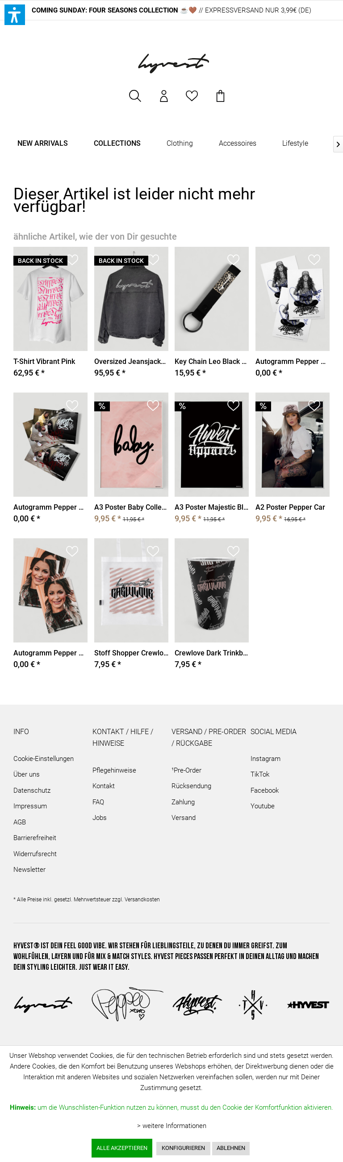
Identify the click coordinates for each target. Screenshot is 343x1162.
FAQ (98, 802)
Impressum (30, 807)
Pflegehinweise (114, 770)
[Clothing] (179, 143)
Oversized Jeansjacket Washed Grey (131, 361)
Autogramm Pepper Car (50, 507)
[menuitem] (135, 100)
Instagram (265, 759)
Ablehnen (231, 1148)
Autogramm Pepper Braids (50, 653)
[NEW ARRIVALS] (42, 143)
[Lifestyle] (295, 143)
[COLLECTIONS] (117, 143)
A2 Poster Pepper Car (290, 507)
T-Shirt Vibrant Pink (44, 361)
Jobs (99, 818)
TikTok (260, 775)
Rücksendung (191, 786)
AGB (19, 822)
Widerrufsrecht (35, 854)
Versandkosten (142, 899)
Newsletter (29, 870)
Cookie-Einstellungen (43, 759)
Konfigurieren (183, 1148)
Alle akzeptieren (121, 1148)
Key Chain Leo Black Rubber (212, 361)
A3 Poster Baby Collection (131, 507)
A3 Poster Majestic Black (212, 507)
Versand (184, 818)
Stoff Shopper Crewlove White (131, 653)
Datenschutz (31, 790)
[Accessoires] (238, 143)
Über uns (26, 775)
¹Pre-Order (186, 770)
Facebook (265, 790)
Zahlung (183, 802)
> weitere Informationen (171, 1126)
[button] (14, 14)
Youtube (263, 807)
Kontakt (103, 786)
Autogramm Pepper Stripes (292, 361)
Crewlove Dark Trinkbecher (212, 653)
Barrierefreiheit (34, 838)
